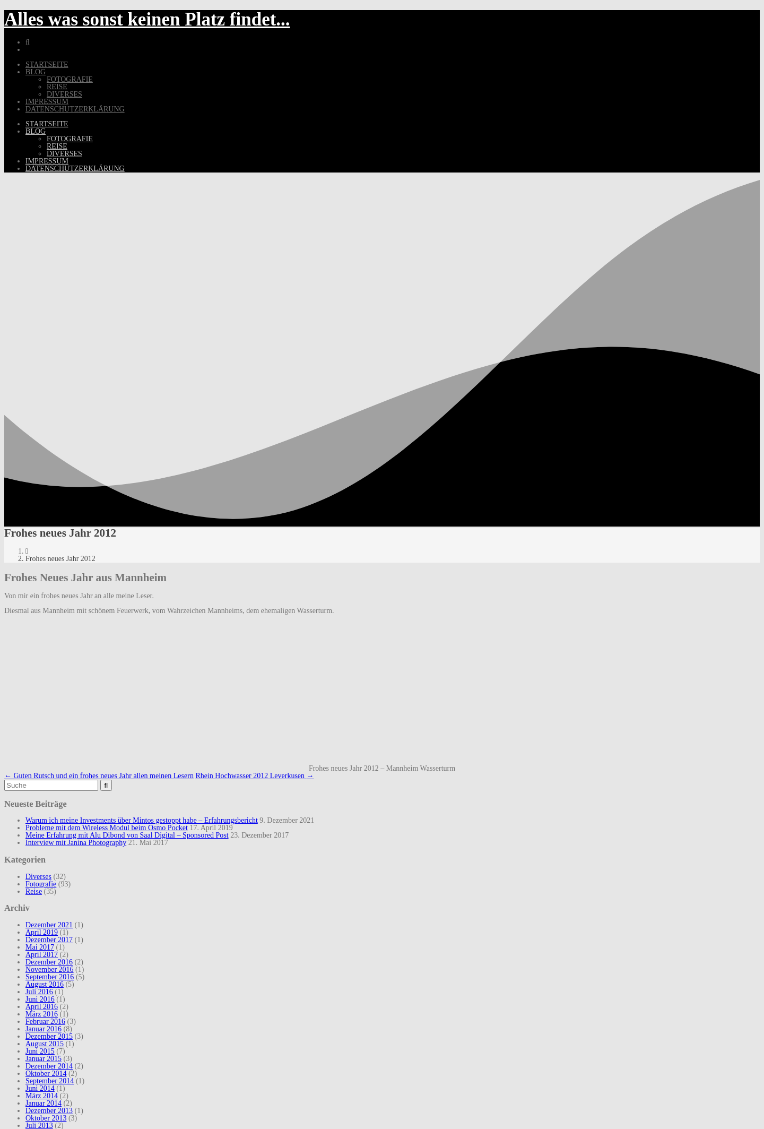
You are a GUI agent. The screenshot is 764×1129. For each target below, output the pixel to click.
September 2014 (49, 1081)
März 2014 (41, 1096)
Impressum (46, 102)
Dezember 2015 (49, 1036)
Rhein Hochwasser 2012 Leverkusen (254, 776)
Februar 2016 (45, 1021)
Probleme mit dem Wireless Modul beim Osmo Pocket (106, 828)
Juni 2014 (40, 1088)
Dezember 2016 (49, 962)
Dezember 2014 (49, 1066)
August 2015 (44, 1044)
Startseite (46, 64)
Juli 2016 (39, 992)
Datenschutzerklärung (75, 109)
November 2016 (49, 969)
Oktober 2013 (45, 1118)
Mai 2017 (39, 947)
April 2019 (41, 932)
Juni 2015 (40, 1051)
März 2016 (41, 1014)
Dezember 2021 (49, 925)
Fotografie (70, 79)
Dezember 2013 (49, 1111)
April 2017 (41, 955)
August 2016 (44, 984)
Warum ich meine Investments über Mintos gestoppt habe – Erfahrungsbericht (141, 820)
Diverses (64, 94)
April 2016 (41, 1007)
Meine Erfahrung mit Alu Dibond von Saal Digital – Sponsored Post (127, 835)
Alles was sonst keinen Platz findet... (147, 19)
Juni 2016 (40, 999)
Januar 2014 (43, 1103)
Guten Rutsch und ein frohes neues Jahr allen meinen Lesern (99, 776)
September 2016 (49, 977)
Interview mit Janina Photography (75, 843)
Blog (35, 72)
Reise (57, 87)
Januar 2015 (43, 1059)
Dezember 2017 (49, 940)
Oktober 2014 (45, 1074)
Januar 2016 (43, 1029)
